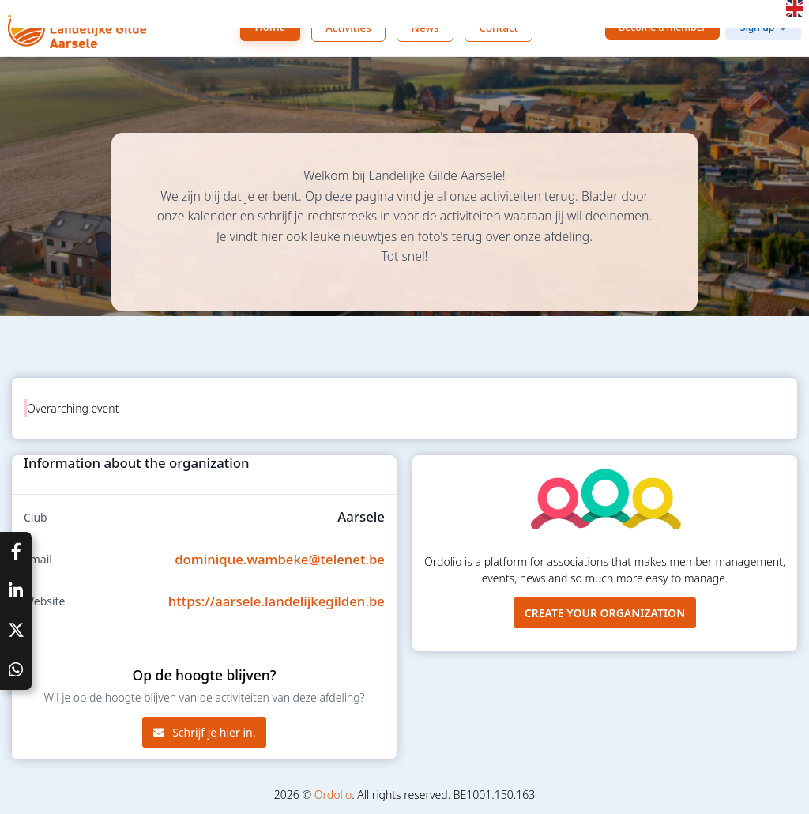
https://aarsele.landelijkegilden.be (276, 601)
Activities (348, 28)
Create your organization (605, 612)
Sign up (757, 27)
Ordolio (333, 794)
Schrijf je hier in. (204, 732)
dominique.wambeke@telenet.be (280, 559)
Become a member (662, 27)
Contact (498, 28)
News (425, 28)
